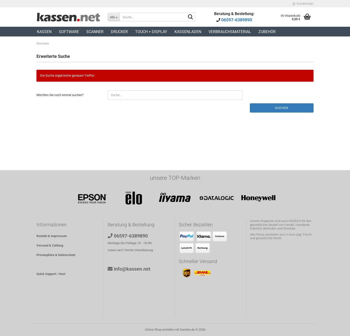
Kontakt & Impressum (51, 236)
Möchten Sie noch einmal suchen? (60, 95)
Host (62, 274)
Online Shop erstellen (159, 329)
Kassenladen (188, 31)
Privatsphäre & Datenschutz (56, 255)
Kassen (44, 31)
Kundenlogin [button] (303, 3)
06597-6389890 (236, 19)
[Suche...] (114, 17)
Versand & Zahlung (49, 245)
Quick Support (46, 274)
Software (69, 31)
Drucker (119, 31)
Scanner (95, 31)
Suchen (281, 108)
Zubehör (267, 31)
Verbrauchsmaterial (230, 31)
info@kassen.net (132, 269)
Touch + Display (151, 31)
